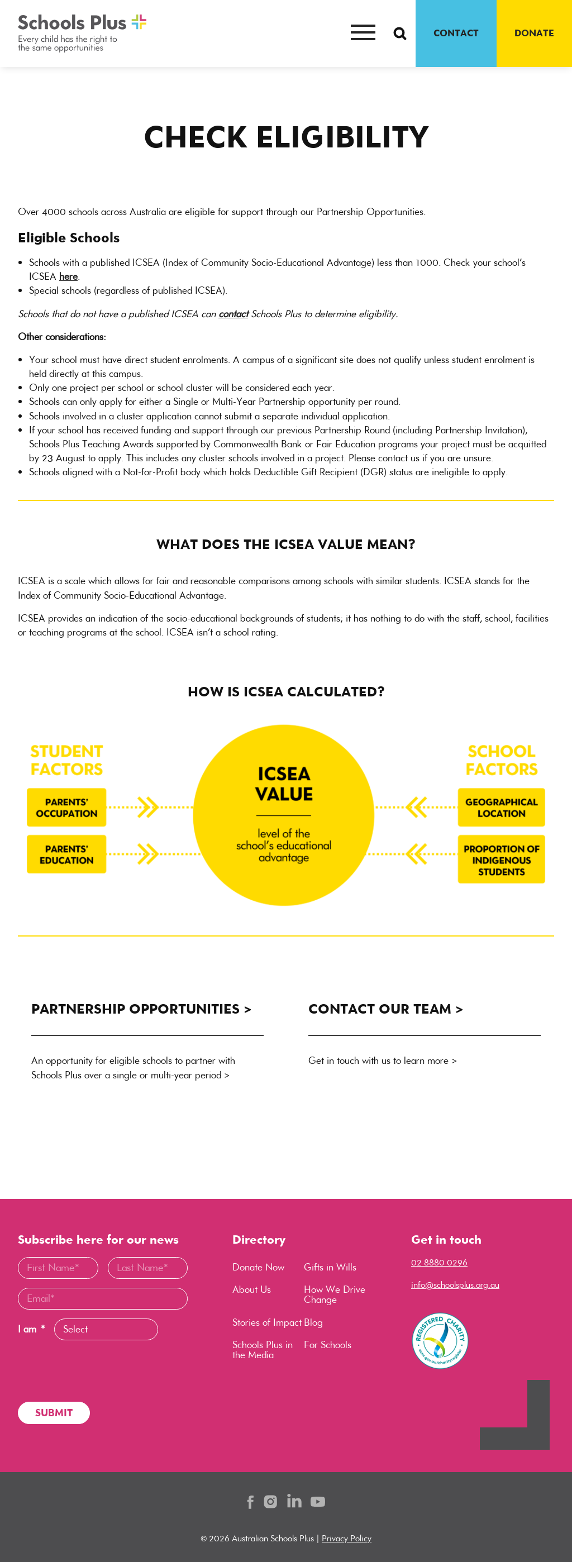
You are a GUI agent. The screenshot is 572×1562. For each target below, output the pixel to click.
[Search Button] (400, 33)
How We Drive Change (334, 1294)
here (68, 276)
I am (31, 1329)
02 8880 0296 (439, 1262)
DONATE (534, 33)
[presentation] (103, 1371)
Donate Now (258, 1267)
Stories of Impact (267, 1322)
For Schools (327, 1344)
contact (233, 314)
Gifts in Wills (330, 1267)
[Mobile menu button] (363, 33)
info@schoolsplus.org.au (455, 1285)
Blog (313, 1322)
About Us (251, 1289)
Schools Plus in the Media (262, 1350)
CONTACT (456, 33)
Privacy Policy (346, 1538)
